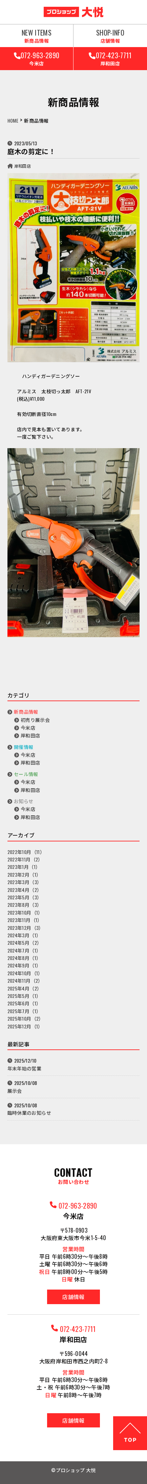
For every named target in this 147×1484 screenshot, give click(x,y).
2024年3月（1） (24, 935)
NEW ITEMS (36, 35)
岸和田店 (22, 166)
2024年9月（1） (24, 965)
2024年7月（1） (24, 950)
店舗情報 (73, 1297)
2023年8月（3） (24, 904)
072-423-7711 (110, 58)
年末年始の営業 (24, 1068)
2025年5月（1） (24, 995)
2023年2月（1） (24, 874)
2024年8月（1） (24, 957)
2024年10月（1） (25, 973)
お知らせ (23, 800)
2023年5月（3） (24, 897)
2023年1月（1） (24, 866)
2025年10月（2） (25, 1018)
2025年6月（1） (24, 1003)
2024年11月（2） (25, 980)
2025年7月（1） (24, 1011)
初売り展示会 (35, 719)
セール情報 (26, 773)
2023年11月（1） (24, 919)
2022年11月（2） (25, 859)
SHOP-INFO (110, 35)
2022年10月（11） (26, 851)
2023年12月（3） (25, 927)
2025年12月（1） (25, 1026)
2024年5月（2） (24, 942)
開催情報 (23, 746)
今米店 (28, 727)
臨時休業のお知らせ (29, 1112)
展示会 (14, 1090)
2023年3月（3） (24, 881)
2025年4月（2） (24, 988)
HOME (12, 120)
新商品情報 (26, 711)
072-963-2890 (36, 58)
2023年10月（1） (25, 912)
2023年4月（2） (24, 889)
